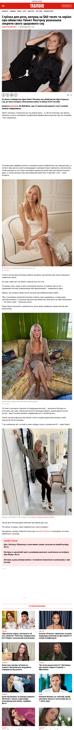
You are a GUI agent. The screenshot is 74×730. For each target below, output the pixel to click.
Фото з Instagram (5, 270)
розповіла (14, 106)
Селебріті (5, 11)
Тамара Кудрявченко (9, 27)
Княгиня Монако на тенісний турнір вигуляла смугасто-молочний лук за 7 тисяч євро (55, 699)
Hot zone (39, 11)
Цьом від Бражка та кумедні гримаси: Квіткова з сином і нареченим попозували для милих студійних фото (18, 700)
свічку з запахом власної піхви (42, 517)
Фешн (19, 11)
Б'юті (24, 11)
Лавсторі (31, 11)
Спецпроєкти (48, 11)
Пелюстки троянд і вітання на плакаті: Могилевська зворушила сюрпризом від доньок (16, 667)
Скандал (13, 11)
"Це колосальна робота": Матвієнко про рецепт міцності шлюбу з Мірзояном (55, 667)
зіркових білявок (43, 531)
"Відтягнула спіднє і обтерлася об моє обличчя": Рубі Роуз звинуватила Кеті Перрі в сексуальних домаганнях (18, 636)
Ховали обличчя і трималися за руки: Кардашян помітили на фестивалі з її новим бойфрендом (55, 636)
